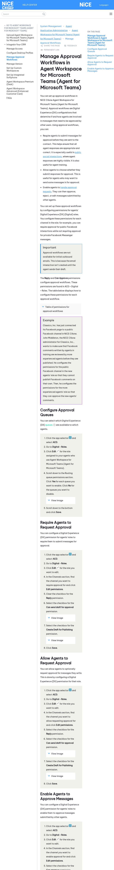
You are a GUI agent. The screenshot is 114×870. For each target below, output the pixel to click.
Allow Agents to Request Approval (99, 63)
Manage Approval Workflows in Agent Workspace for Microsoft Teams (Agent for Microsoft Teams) (99, 40)
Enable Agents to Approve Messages (100, 69)
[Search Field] (23, 14)
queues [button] (49, 404)
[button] (44, 14)
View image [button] (56, 479)
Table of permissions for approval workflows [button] (56, 288)
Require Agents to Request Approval (100, 56)
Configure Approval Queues (97, 50)
